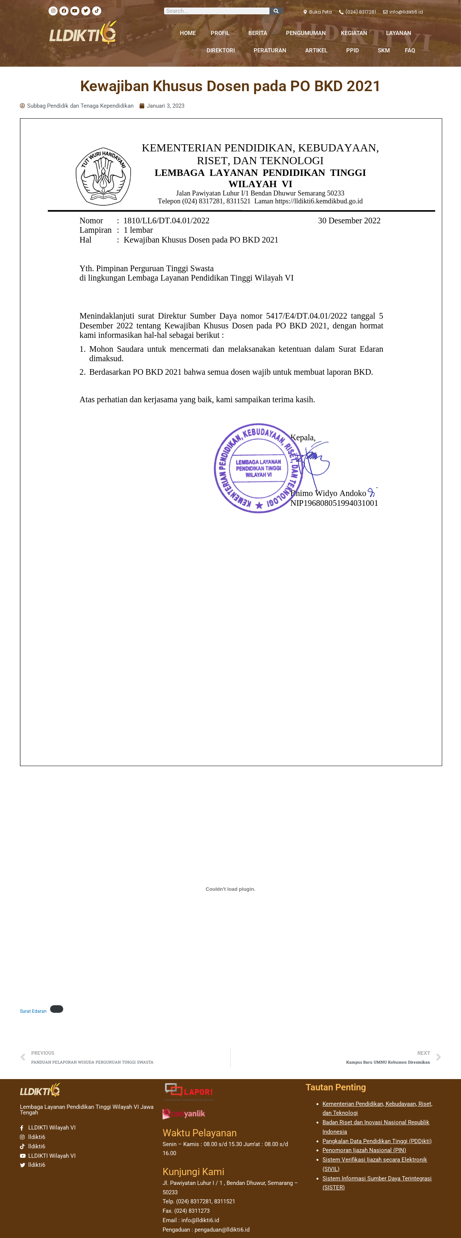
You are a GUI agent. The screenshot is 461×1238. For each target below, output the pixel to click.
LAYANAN (400, 33)
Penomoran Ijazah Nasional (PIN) (364, 1150)
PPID (354, 50)
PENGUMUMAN (306, 33)
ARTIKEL (318, 50)
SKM (384, 50)
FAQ (410, 50)
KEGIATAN (356, 33)
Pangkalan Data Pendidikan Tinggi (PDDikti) (377, 1141)
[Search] (276, 11)
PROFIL (222, 33)
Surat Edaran (33, 1011)
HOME (188, 33)
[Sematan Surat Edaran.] (230, 889)
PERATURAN (272, 50)
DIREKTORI (223, 50)
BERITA (259, 33)
